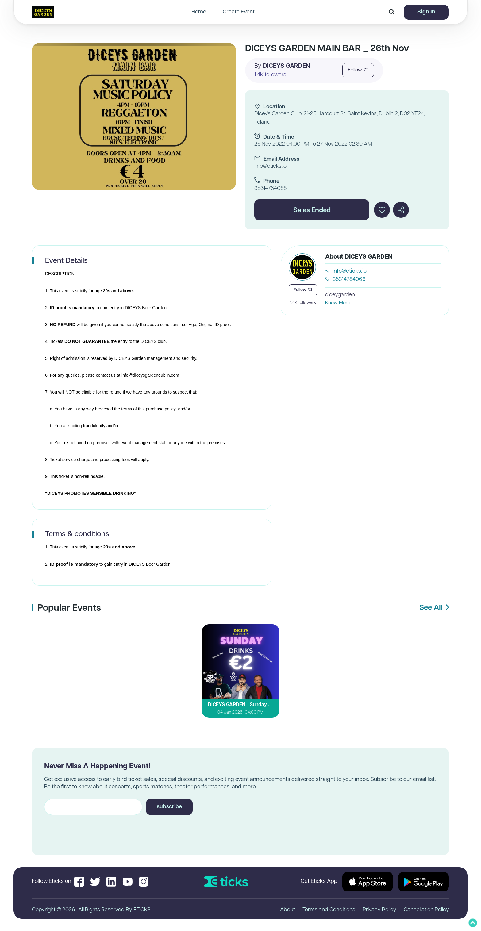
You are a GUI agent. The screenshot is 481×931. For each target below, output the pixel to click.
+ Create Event (236, 12)
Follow (358, 70)
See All (434, 608)
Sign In (426, 12)
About (287, 910)
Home (198, 12)
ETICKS (142, 910)
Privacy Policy (379, 910)
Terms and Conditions (328, 910)
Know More (337, 303)
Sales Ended (312, 210)
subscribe (169, 807)
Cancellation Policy (426, 910)
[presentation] (90, 829)
